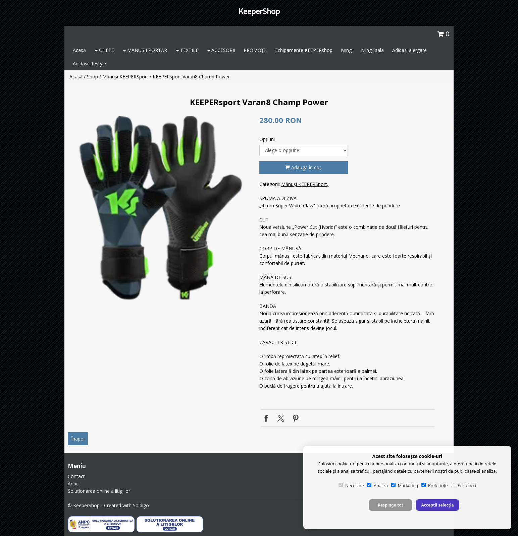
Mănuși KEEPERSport (125, 76)
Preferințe (434, 485)
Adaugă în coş (303, 167)
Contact (76, 476)
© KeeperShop (84, 505)
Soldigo (141, 505)
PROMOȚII (255, 50)
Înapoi (78, 439)
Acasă (79, 50)
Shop (92, 76)
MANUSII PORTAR (145, 50)
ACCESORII (221, 50)
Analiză (377, 485)
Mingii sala (372, 50)
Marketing (404, 485)
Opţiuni (267, 139)
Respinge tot (390, 505)
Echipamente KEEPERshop (303, 50)
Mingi (347, 50)
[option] (161, 207)
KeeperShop (259, 11)
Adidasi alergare (409, 50)
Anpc (73, 483)
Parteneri (463, 485)
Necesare (351, 485)
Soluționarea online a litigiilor (99, 491)
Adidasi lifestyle (89, 63)
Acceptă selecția (437, 505)
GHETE (104, 50)
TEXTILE (187, 50)
